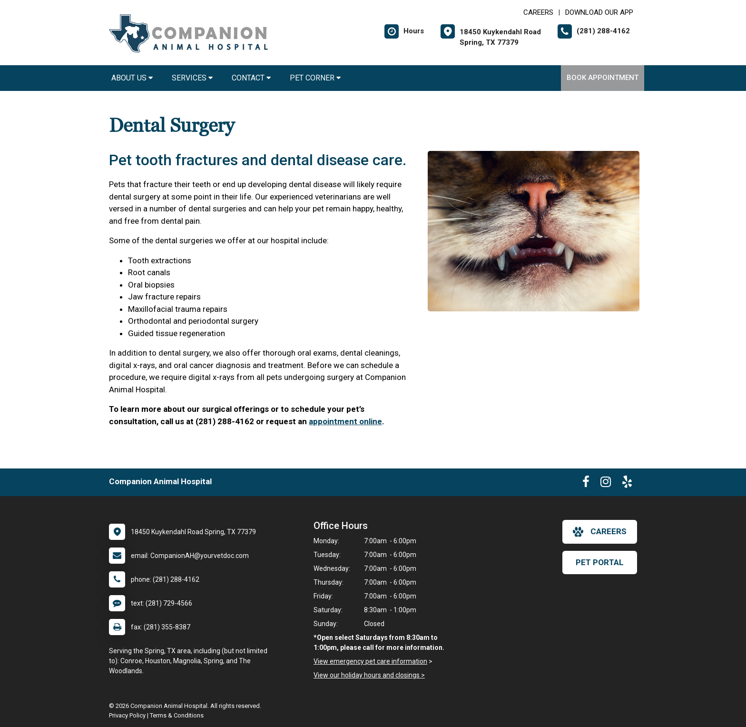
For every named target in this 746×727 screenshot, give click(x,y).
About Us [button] (132, 77)
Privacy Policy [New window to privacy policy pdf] (127, 715)
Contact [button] (251, 77)
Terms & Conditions (177, 715)
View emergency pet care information (370, 661)
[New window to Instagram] (606, 484)
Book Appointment (602, 77)
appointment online (345, 421)
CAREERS (538, 12)
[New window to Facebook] (586, 484)
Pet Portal (600, 562)
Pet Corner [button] (315, 77)
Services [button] (192, 77)
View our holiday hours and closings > (369, 675)
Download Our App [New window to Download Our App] (599, 12)
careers (600, 532)
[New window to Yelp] (627, 484)
